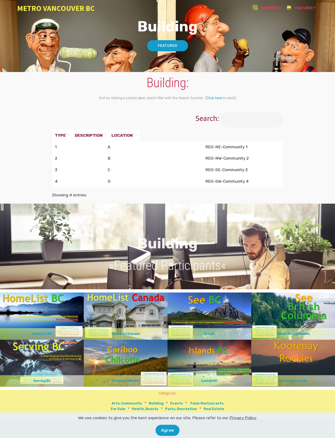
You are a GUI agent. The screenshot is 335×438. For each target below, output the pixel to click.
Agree (167, 430)
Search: (239, 118)
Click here (214, 98)
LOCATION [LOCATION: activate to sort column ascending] (191, 135)
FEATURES (299, 8)
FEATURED (167, 46)
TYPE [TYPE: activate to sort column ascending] (60, 135)
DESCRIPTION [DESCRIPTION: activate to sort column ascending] (113, 135)
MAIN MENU (266, 7)
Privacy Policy (242, 417)
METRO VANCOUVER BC (56, 8)
